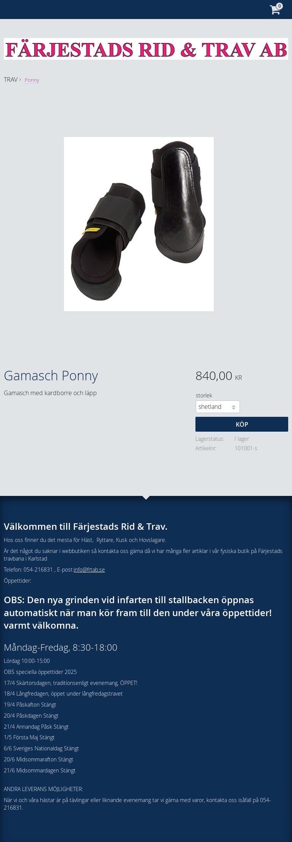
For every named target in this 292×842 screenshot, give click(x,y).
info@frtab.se (89, 569)
